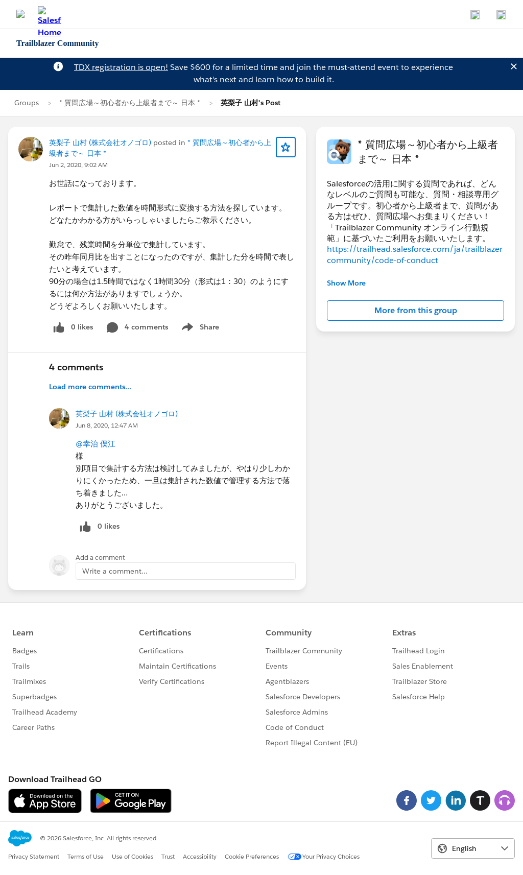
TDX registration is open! (121, 67)
